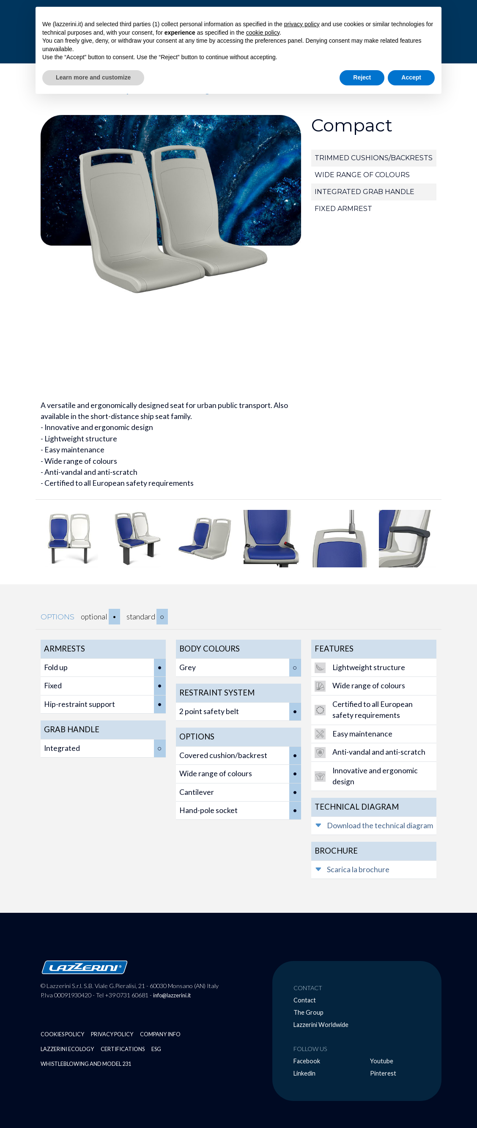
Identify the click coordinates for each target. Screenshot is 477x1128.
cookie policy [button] (263, 32)
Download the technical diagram (380, 825)
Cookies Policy (62, 1034)
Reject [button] (362, 77)
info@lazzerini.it (172, 995)
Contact (304, 1000)
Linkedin (304, 1073)
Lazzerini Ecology (67, 1049)
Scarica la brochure (358, 869)
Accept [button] (411, 77)
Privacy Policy (112, 1034)
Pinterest (383, 1073)
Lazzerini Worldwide (320, 1024)
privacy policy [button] (302, 24)
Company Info (160, 1034)
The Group (308, 1012)
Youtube (381, 1061)
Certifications (123, 1049)
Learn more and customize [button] (93, 77)
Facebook (306, 1061)
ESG (156, 1049)
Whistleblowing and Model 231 (86, 1063)
